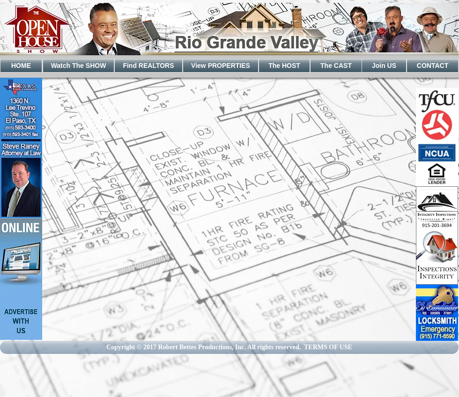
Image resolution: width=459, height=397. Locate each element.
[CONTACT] (433, 66)
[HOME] (21, 66)
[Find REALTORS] (148, 66)
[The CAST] (336, 66)
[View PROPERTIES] (221, 66)
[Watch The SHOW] (78, 66)
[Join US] (384, 66)
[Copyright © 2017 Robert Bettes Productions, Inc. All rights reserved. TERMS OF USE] (229, 347)
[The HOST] (284, 66)
